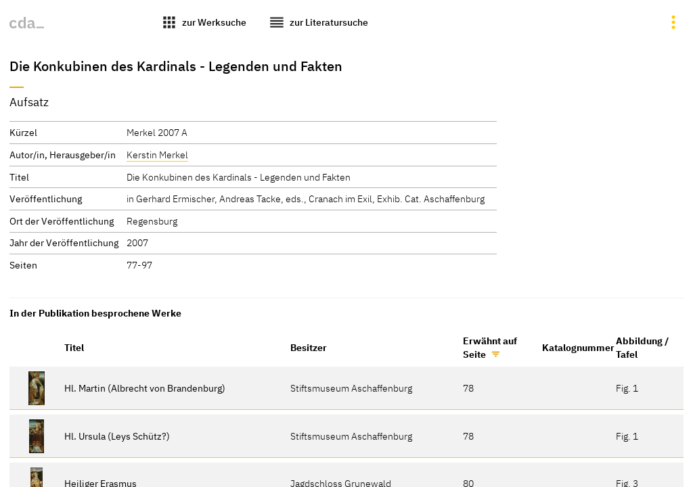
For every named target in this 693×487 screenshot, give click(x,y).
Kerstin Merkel (157, 154)
